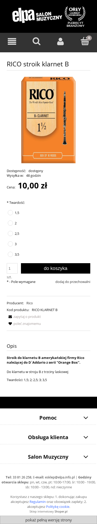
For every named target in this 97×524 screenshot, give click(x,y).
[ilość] (12, 268)
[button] (24, 316)
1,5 (17, 212)
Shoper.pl (61, 511)
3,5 (17, 254)
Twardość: (16, 202)
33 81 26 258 (22, 477)
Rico (29, 303)
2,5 (17, 233)
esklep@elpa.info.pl (60, 477)
